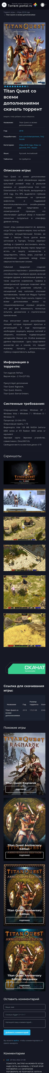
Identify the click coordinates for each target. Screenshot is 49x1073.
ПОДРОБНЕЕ (21, 789)
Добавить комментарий (16, 1032)
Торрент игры (9, 12)
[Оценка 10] (28, 86)
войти (16, 1040)
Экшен (34, 147)
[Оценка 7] (20, 86)
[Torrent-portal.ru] (23, 4)
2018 (21, 131)
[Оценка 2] (8, 86)
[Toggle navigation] (4, 4)
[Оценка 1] (5, 86)
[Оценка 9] (25, 86)
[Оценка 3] (10, 86)
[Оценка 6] (18, 86)
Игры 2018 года (23, 12)
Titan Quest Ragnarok (20, 783)
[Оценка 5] (15, 86)
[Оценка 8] (23, 86)
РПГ (28, 147)
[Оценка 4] (13, 86)
